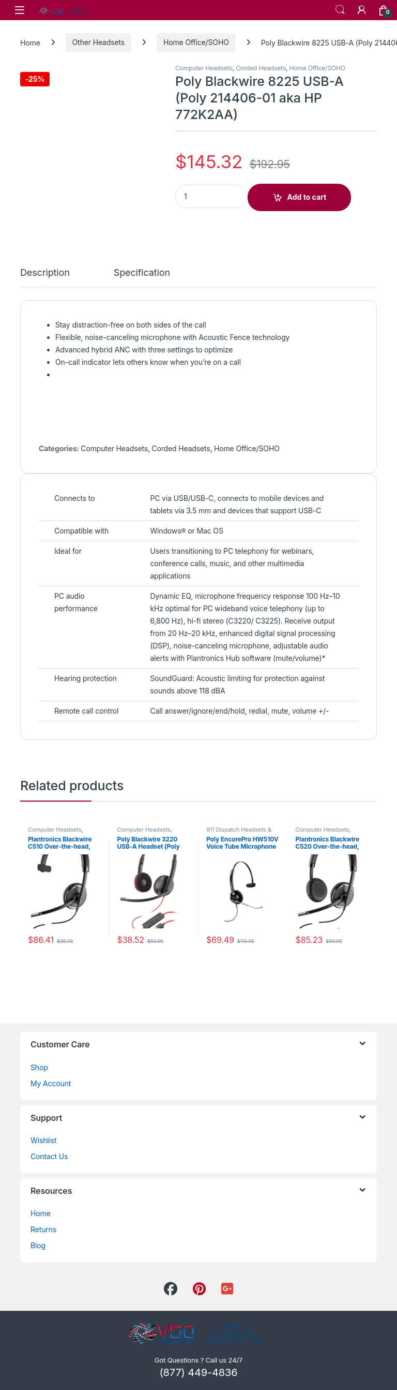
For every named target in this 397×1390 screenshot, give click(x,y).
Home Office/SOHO (196, 42)
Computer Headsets (204, 68)
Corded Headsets (261, 68)
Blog (37, 1245)
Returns (43, 1229)
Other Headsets (98, 42)
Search (340, 10)
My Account (50, 1083)
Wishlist (43, 1140)
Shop (39, 1067)
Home (30, 42)
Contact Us (49, 1156)
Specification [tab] (142, 273)
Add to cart (307, 197)
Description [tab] (45, 273)
